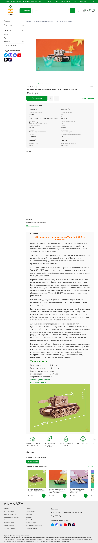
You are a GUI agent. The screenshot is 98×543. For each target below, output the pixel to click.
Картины (6, 38)
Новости (28, 508)
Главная (6, 1)
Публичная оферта (31, 528)
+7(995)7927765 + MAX (79, 1)
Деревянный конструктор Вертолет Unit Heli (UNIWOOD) (83, 493)
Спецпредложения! (10, 45)
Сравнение (29, 517)
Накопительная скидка (30, 1)
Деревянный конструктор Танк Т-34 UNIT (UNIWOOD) (36, 493)
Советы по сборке (38, 382)
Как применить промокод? (34, 525)
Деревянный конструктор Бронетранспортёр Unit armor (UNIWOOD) (59, 493)
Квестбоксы (7, 30)
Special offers (30, 520)
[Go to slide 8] (47, 83)
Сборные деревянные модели (43, 21)
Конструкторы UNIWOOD (64, 21)
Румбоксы (7, 42)
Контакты (6, 520)
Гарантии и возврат (9, 528)
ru (93, 1)
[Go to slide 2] (39, 83)
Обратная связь (30, 511)
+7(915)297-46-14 (65, 1)
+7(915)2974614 (56, 512)
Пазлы (6, 34)
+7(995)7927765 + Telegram (73, 512)
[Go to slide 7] (46, 83)
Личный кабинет (15, 1)
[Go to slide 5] (43, 83)
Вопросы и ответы (9, 525)
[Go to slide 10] (50, 83)
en (88, 1)
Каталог (25, 10)
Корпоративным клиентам (11, 517)
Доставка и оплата (9, 523)
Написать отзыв (33, 462)
